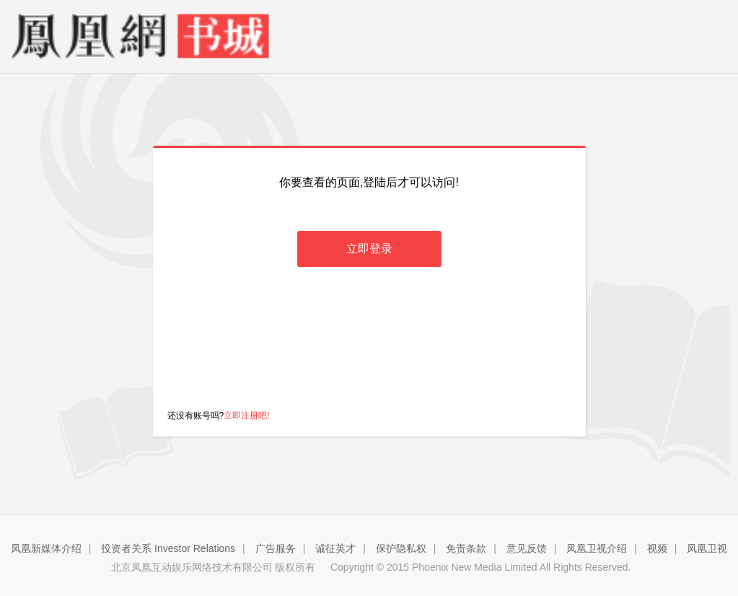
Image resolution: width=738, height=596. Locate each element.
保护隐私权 (401, 548)
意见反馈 (526, 548)
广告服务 (275, 548)
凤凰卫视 (707, 548)
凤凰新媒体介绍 (46, 548)
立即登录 (369, 248)
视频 (657, 548)
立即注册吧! (246, 416)
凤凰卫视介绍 (596, 548)
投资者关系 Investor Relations (168, 548)
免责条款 (466, 548)
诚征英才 (335, 548)
